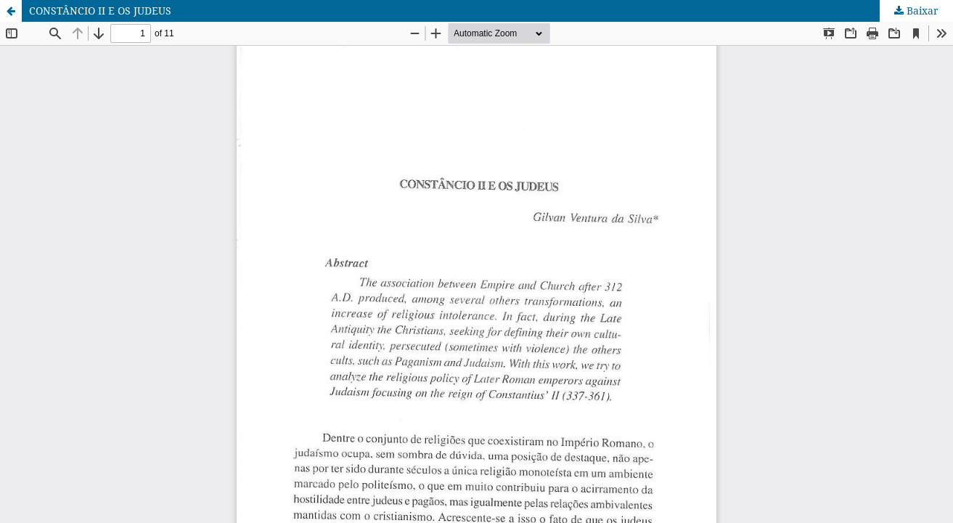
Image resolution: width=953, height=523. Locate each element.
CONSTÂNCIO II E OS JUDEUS (100, 10)
